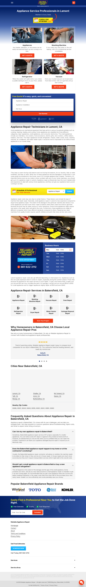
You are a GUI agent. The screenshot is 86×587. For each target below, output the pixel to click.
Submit (69, 191)
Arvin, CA (36, 396)
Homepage (14, 525)
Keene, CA (57, 396)
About (13, 531)
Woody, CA (16, 399)
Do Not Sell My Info (34, 585)
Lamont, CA (16, 393)
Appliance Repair (21, 101)
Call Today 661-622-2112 (20, 553)
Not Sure (19, 109)
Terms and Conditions (18, 533)
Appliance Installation (23, 105)
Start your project (43, 321)
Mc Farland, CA (59, 393)
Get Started (43, 113)
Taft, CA (15, 396)
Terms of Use (44, 585)
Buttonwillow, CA (39, 399)
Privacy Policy (15, 536)
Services (14, 560)
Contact (13, 528)
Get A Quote (27, 55)
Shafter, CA (37, 393)
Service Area (15, 567)
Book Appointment (27, 260)
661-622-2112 (26, 267)
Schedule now (18, 548)
